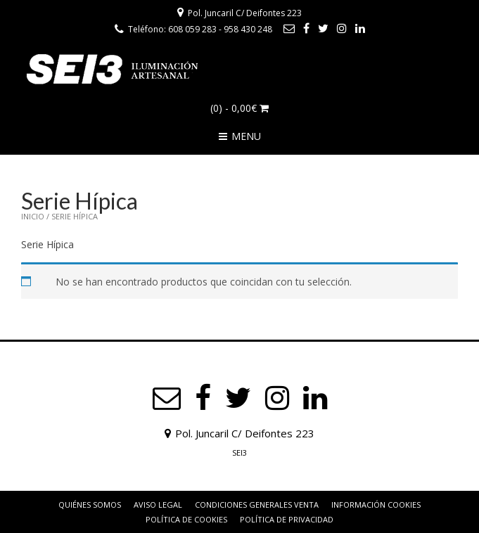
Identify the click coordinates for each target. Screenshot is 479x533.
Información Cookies (376, 504)
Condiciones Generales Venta (257, 504)
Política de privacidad (286, 519)
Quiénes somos (89, 504)
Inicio (32, 216)
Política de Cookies (186, 519)
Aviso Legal (158, 504)
